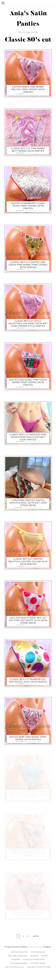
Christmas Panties (38, 963)
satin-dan (28, 94)
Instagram (15, 959)
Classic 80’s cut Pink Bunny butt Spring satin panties (28, 149)
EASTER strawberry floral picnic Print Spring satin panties (28, 206)
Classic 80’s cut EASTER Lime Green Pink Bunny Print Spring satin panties (28, 265)
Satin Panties (20, 94)
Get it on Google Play (14, 967)
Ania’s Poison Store (19, 952)
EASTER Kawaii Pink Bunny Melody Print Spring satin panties (28, 89)
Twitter (44, 956)
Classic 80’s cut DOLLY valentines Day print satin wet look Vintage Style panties (28, 323)
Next (35, 936)
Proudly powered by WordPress (16, 947)
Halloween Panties (18, 963)
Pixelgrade (47, 947)
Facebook (34, 956)
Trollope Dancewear (17, 956)
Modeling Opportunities (34, 959)
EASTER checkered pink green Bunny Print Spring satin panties (28, 382)
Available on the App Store (39, 967)
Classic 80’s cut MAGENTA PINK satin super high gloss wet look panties (28, 437)
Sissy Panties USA (38, 952)
